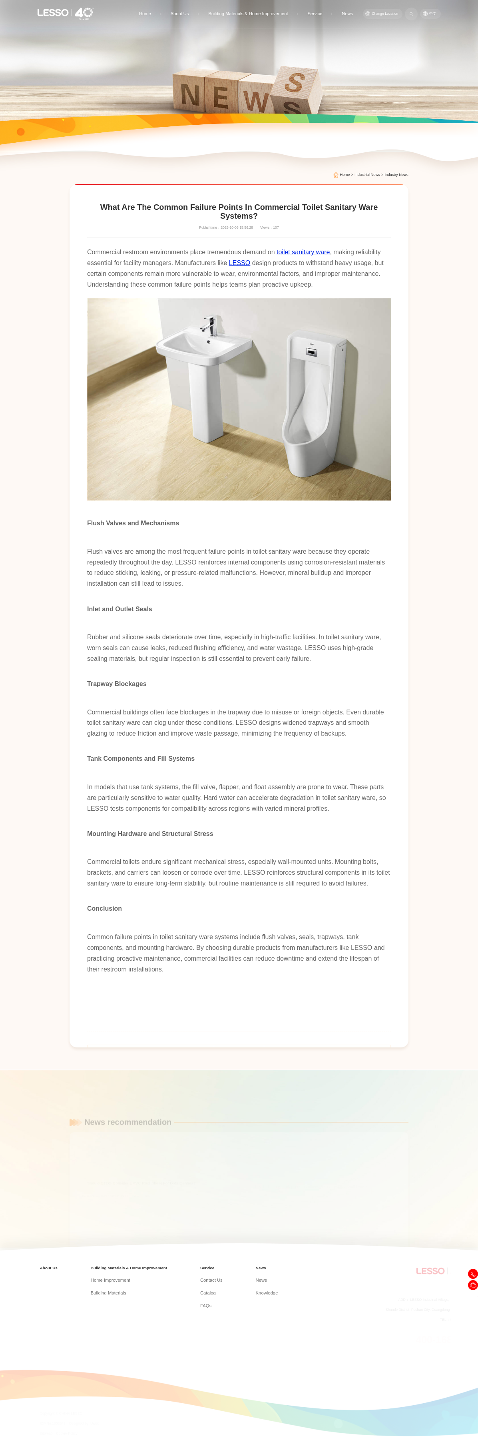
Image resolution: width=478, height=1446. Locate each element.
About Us (202, 12)
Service (322, 12)
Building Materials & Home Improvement (263, 12)
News (352, 12)
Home (171, 12)
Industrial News (367, 175)
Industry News (396, 175)
